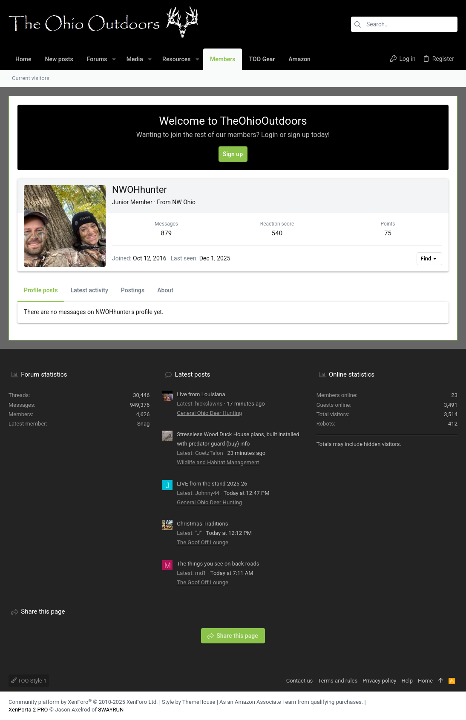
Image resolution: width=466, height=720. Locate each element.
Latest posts (192, 374)
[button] (113, 59)
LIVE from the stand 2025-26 (212, 483)
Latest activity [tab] (89, 290)
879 (166, 233)
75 (387, 233)
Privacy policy (379, 680)
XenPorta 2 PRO (28, 709)
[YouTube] (453, 706)
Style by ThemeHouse (188, 702)
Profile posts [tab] (41, 290)
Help (407, 680)
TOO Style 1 (28, 680)
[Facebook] (441, 706)
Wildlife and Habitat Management (218, 462)
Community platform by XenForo (83, 702)
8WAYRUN (111, 709)
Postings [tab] (132, 290)
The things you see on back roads (218, 563)
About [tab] (165, 290)
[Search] (404, 24)
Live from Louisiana (201, 394)
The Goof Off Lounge (202, 542)
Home (425, 680)
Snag (143, 423)
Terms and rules (337, 680)
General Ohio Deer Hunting (209, 413)
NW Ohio (184, 202)
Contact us (299, 680)
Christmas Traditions (202, 523)
